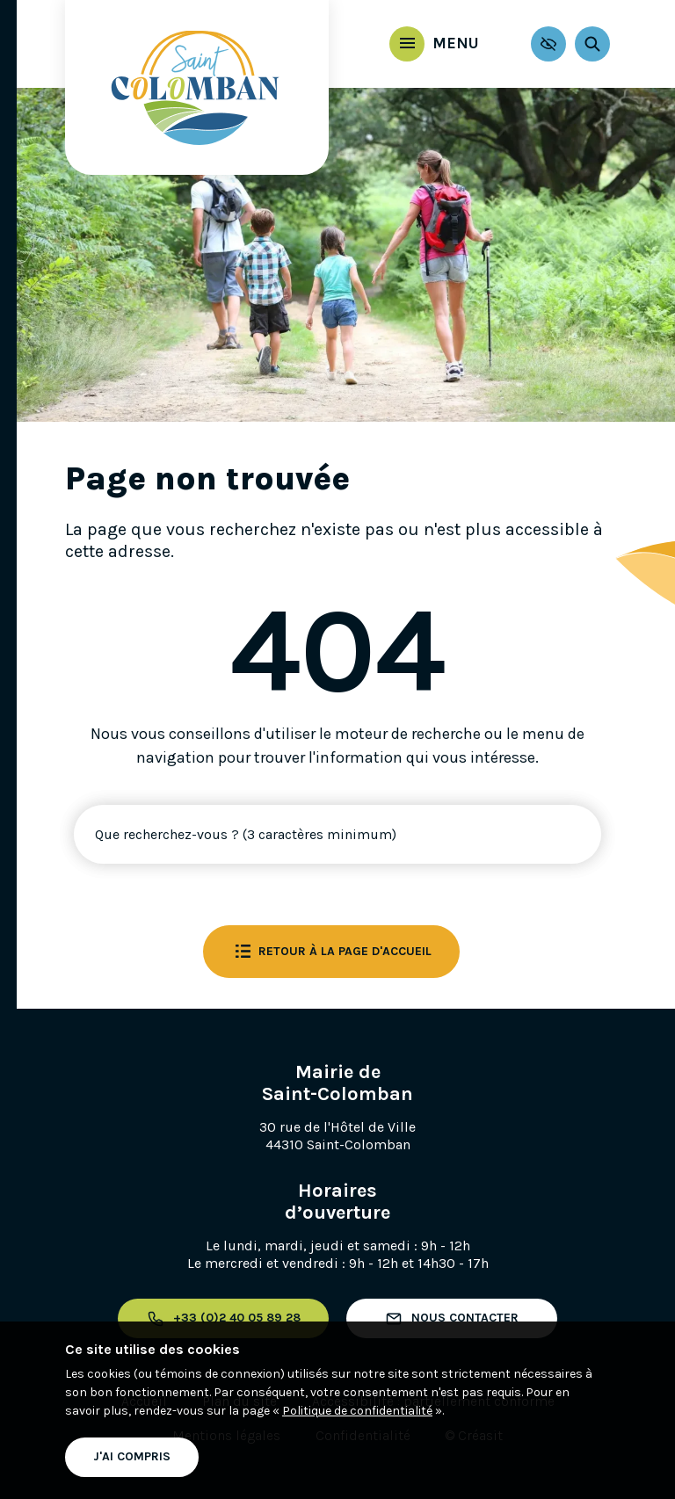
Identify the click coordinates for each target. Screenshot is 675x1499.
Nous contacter (452, 1319)
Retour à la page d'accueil (331, 951)
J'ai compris (132, 1456)
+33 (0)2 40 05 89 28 (224, 1319)
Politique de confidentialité (357, 1410)
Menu (440, 43)
